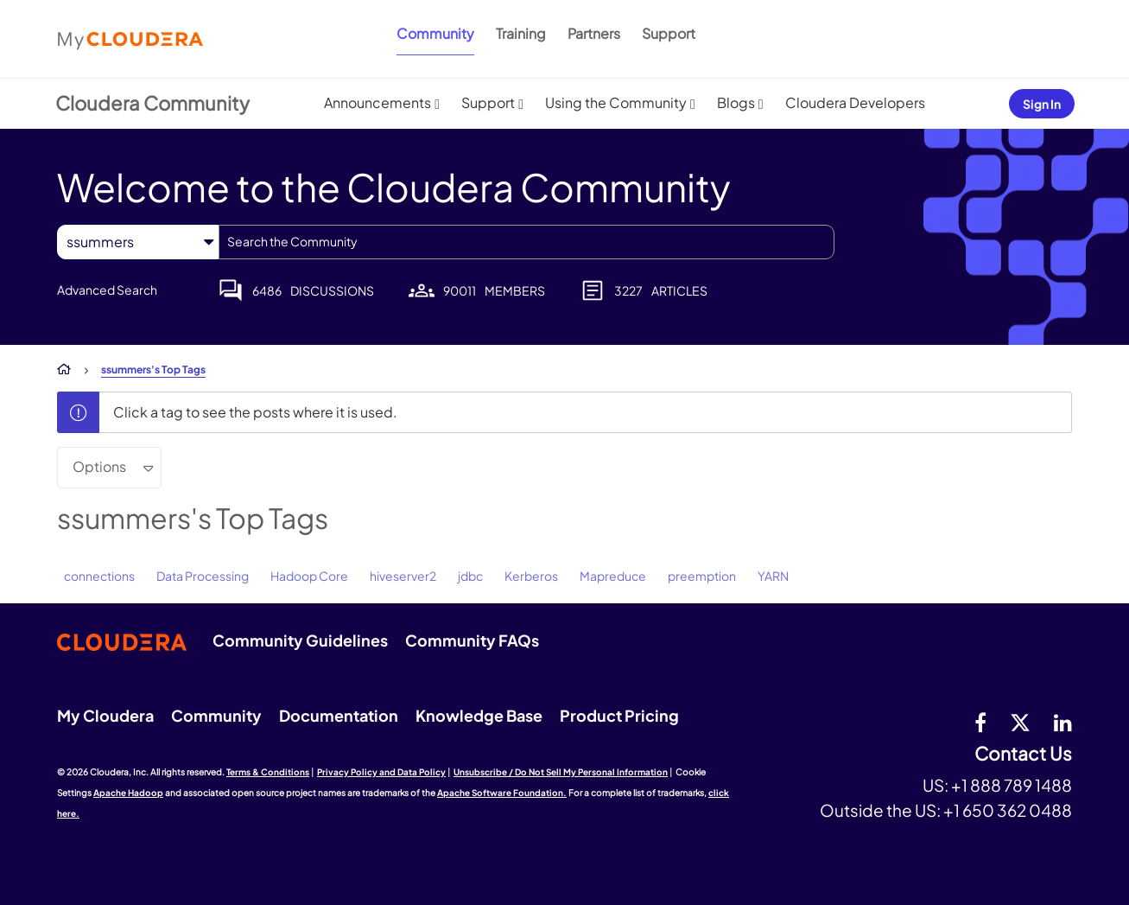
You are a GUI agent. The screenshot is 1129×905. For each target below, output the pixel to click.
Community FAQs (472, 640)
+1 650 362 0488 (1007, 810)
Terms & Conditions (267, 772)
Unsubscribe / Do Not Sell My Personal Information (561, 772)
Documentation (338, 715)
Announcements (377, 102)
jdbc (470, 575)
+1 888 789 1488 (1011, 784)
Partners (594, 33)
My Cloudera (105, 715)
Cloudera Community (152, 103)
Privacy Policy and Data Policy (381, 772)
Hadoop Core (309, 575)
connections (99, 575)
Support (668, 33)
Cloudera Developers (855, 102)
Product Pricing (619, 715)
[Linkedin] (1063, 722)
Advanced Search (107, 289)
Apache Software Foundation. (502, 792)
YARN (773, 575)
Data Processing (202, 575)
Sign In (1042, 104)
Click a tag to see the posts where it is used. (255, 412)
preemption (702, 575)
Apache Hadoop (128, 792)
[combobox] (526, 242)
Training (521, 33)
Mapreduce (613, 575)
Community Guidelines (300, 640)
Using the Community (616, 102)
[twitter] (1020, 722)
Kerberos (531, 575)
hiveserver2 (403, 575)
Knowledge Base (478, 715)
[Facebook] (980, 722)
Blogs (736, 102)
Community (435, 33)
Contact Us (1023, 754)
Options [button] (99, 466)
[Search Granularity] (138, 241)
